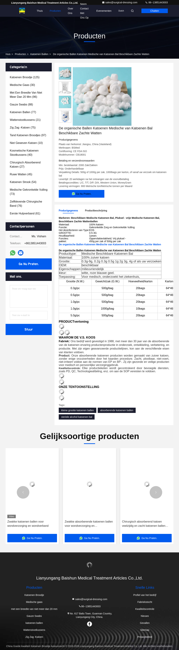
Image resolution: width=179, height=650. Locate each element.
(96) (26, 94)
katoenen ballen (39, 54)
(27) (25, 164)
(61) (25, 213)
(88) (21, 104)
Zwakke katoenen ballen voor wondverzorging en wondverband (28, 523)
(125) (25, 77)
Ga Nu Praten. (29, 264)
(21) (25, 119)
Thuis (40, 10)
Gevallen (145, 623)
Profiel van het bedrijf (144, 595)
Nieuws (145, 616)
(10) (26, 142)
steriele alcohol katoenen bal (76, 417)
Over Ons (70, 10)
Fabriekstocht (144, 602)
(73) (29, 191)
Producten (55, 10)
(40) (24, 152)
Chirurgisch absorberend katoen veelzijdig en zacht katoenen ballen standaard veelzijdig (143, 524)
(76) (26, 203)
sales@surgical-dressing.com (120, 2)
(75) (23, 127)
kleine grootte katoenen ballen (77, 410)
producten (20, 54)
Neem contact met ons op (84, 11)
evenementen (103, 10)
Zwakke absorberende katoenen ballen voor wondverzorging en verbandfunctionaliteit (89, 524)
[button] (65, 121)
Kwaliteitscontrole (144, 609)
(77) (23, 112)
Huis (8, 54)
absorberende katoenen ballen (116, 410)
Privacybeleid (145, 637)
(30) (22, 84)
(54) (23, 182)
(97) (28, 135)
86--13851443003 (156, 2)
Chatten (154, 10)
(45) (21, 174)
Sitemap (144, 630)
